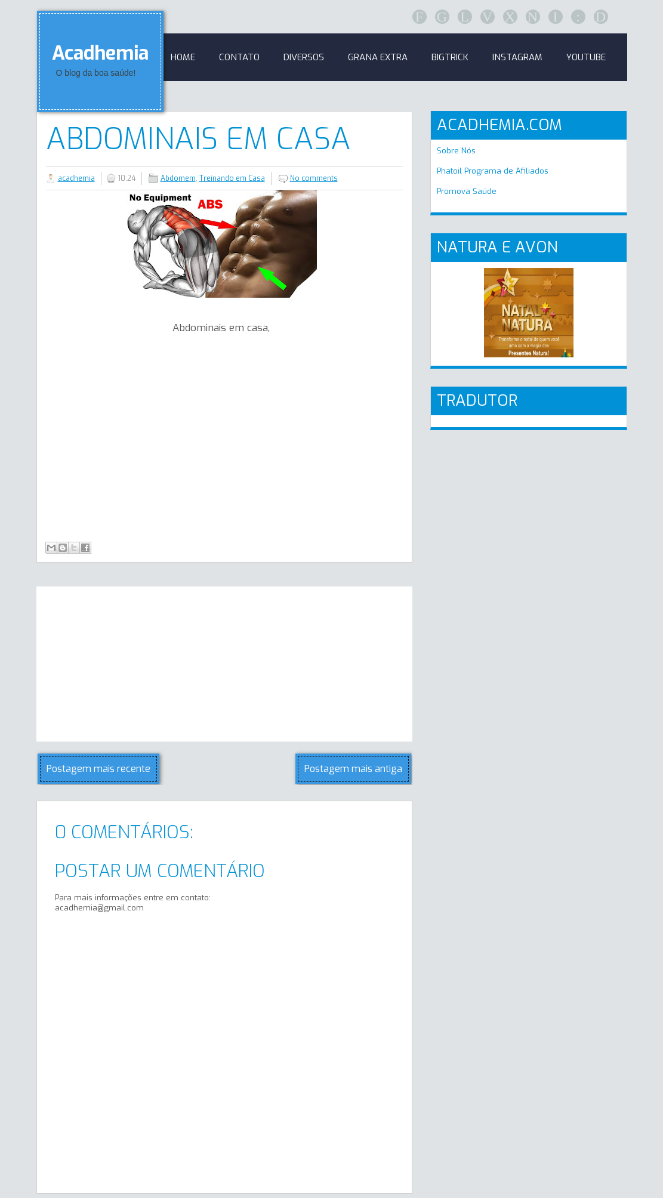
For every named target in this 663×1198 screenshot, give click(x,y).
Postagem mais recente (98, 768)
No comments (314, 178)
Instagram (517, 57)
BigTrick (449, 57)
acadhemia (76, 178)
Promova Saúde (467, 191)
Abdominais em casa (198, 139)
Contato (239, 57)
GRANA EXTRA (378, 57)
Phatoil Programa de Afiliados (492, 171)
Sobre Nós (456, 151)
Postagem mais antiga (353, 768)
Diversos (303, 57)
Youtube (586, 57)
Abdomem (178, 178)
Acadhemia (100, 53)
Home (183, 57)
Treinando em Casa (232, 178)
